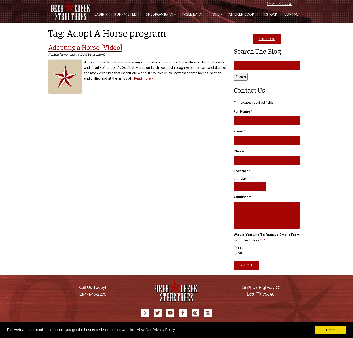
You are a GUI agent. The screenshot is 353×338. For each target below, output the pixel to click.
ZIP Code (240, 179)
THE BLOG (267, 39)
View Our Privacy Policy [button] (156, 330)
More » (216, 14)
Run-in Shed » (126, 14)
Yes (240, 247)
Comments (243, 197)
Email (239, 131)
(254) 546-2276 (279, 4)
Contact (292, 14)
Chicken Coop (241, 14)
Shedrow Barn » (161, 14)
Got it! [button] (330, 330)
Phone (239, 151)
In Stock (269, 14)
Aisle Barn (192, 14)
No (240, 253)
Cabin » (100, 14)
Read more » (143, 78)
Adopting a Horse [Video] (85, 47)
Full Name (243, 111)
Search (240, 77)
